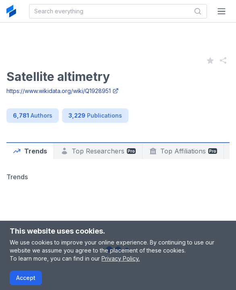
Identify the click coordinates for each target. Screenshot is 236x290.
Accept (25, 277)
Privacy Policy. (120, 258)
